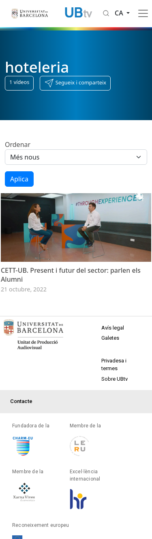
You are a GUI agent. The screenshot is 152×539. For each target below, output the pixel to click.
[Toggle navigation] (143, 13)
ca (120, 13)
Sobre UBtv (114, 379)
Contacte (21, 401)
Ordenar (17, 144)
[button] (75, 83)
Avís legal (112, 328)
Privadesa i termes (113, 365)
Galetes (110, 338)
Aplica (19, 179)
